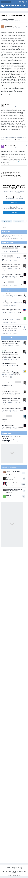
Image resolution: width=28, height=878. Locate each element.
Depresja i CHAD (5, 303)
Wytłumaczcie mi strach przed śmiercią (11, 246)
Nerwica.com (20, 5)
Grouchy (7, 295)
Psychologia (20, 276)
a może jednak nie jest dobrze (9, 301)
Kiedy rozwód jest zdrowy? (8, 382)
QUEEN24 (7, 417)
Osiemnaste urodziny (7, 293)
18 (16, 248)
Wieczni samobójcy (6, 391)
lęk (11, 441)
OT (2, 255)
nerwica (6, 438)
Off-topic (17, 250)
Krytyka (4, 416)
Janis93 (6, 319)
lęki (12, 439)
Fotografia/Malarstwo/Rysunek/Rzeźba (11, 357)
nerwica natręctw (18, 436)
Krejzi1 (10, 474)
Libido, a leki (5, 282)
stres (22, 439)
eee (10, 497)
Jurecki (11, 485)
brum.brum (7, 257)
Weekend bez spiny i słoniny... (13, 477)
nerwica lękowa (9, 436)
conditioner (7, 276)
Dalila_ (6, 250)
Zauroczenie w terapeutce (8, 274)
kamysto (7, 104)
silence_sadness (10, 145)
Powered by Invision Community (14, 875)
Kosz (3, 259)
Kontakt (20, 868)
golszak (6, 365)
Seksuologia (20, 284)
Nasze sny (8, 495)
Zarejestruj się (14, 202)
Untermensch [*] (6, 363)
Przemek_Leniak (8, 302)
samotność (15, 441)
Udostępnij (7, 221)
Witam (17, 365)
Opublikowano (12, 27)
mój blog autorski (16, 139)
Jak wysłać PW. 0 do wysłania (9, 318)
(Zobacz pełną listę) (6, 236)
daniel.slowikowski (9, 19)
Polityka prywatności (17, 867)
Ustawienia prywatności (11, 868)
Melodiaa (11, 479)
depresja (6, 441)
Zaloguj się (14, 212)
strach (3, 436)
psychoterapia (16, 439)
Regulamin (7, 867)
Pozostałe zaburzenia (15, 20)
